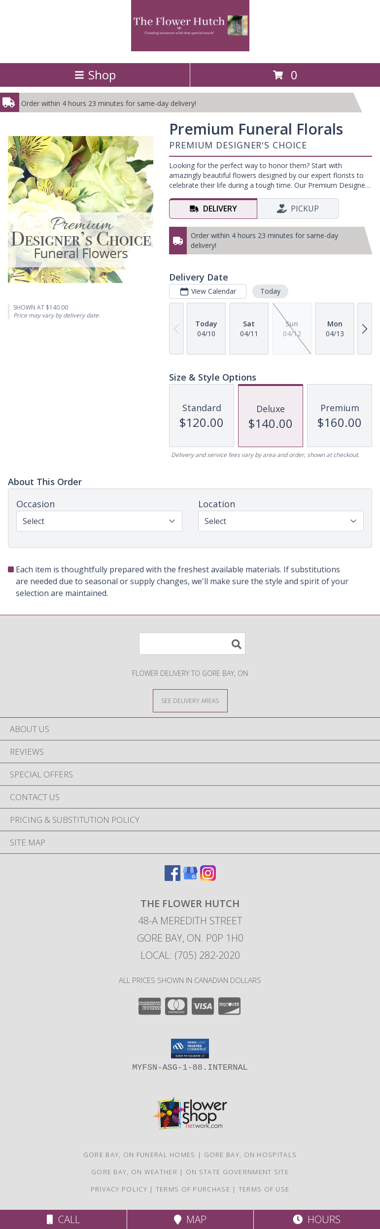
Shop (95, 75)
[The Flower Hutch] (190, 48)
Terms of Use (264, 1189)
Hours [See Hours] (317, 1219)
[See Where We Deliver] (190, 700)
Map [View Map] (190, 1219)
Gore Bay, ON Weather (134, 1171)
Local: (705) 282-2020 (190, 955)
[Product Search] (192, 643)
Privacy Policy (119, 1189)
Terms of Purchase (193, 1189)
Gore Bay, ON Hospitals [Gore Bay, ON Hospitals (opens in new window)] (250, 1154)
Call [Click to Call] (63, 1219)
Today (270, 291)
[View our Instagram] (208, 877)
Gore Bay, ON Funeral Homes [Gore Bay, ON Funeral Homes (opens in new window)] (139, 1154)
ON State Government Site (237, 1171)
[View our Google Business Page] (190, 877)
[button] (190, 1048)
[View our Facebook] (172, 877)
